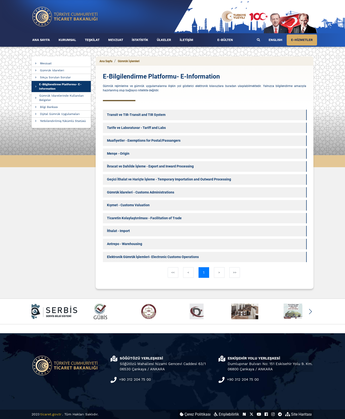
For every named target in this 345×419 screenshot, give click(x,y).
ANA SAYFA (41, 40)
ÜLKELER (164, 40)
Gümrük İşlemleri (128, 61)
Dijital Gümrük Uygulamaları (60, 114)
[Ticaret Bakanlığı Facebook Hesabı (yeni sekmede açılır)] (266, 414)
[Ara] (258, 40)
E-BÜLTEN (225, 40)
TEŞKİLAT (92, 40)
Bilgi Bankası (49, 107)
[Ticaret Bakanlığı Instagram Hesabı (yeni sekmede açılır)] (273, 414)
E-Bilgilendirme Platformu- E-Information (60, 86)
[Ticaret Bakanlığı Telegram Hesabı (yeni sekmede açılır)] (280, 414)
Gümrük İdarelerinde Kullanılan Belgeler (61, 98)
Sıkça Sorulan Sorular (55, 77)
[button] (310, 311)
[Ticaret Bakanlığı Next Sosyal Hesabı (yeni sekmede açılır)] (244, 414)
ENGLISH (275, 40)
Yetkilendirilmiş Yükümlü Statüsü (63, 121)
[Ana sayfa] (65, 16)
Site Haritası (298, 414)
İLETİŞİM (186, 40)
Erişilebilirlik (226, 414)
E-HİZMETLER (302, 40)
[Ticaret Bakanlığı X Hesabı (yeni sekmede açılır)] (251, 414)
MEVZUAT (115, 40)
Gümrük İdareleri (52, 70)
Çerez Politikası (195, 414)
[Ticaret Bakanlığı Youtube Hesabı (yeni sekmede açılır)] (259, 414)
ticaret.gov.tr (50, 414)
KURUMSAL (67, 40)
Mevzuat (46, 63)
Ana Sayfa (106, 61)
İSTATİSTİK (140, 40)
